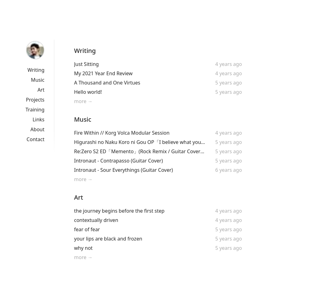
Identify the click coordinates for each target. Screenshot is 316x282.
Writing (35, 70)
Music (37, 79)
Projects (35, 99)
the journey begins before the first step (119, 210)
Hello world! (88, 92)
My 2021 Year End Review (103, 73)
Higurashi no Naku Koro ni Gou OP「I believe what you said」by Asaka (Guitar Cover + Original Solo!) (140, 142)
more (80, 101)
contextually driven (96, 220)
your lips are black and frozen (108, 238)
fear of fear (87, 229)
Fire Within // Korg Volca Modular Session (121, 132)
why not (83, 248)
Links (38, 119)
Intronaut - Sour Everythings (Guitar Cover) (123, 170)
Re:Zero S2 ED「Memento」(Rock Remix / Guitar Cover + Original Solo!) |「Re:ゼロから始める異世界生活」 (140, 151)
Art (40, 89)
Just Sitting (86, 64)
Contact (35, 139)
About (37, 129)
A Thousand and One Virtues (107, 82)
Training (35, 109)
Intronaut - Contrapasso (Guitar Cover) (118, 160)
